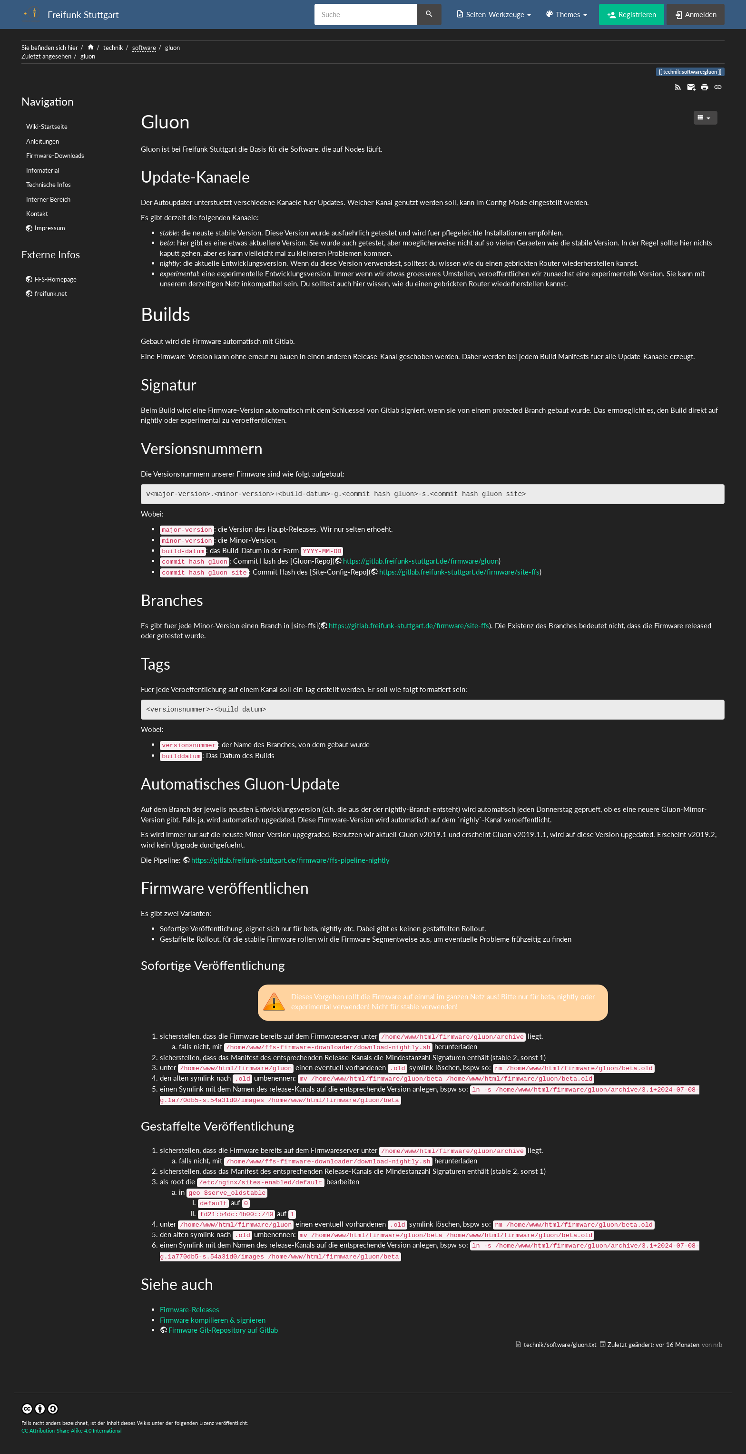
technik (113, 47)
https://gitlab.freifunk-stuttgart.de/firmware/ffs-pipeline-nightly (290, 860)
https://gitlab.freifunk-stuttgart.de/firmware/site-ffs (459, 571)
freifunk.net (51, 293)
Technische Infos (48, 184)
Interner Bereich (48, 199)
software (144, 47)
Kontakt (37, 213)
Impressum (50, 228)
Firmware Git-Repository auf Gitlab (223, 1330)
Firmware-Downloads (55, 155)
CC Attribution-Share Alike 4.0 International (71, 1430)
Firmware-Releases (189, 1309)
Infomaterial (42, 170)
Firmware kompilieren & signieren (212, 1320)
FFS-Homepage (56, 279)
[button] (493, 14)
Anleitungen (42, 141)
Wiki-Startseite (47, 126)
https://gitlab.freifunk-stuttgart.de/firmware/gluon (421, 560)
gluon (172, 47)
